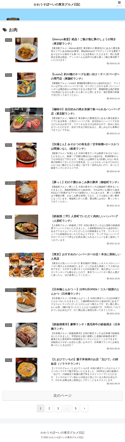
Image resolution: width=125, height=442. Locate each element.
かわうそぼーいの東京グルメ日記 (57, 4)
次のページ (62, 396)
